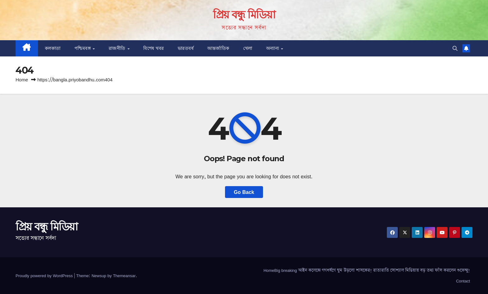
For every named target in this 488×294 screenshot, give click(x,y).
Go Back (244, 192)
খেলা (247, 48)
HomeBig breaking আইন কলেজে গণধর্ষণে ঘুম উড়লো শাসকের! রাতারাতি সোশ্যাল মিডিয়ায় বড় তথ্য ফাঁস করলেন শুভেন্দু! (367, 270)
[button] (455, 48)
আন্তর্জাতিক (218, 48)
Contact (463, 281)
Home (22, 79)
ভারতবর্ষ (186, 48)
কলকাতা (53, 48)
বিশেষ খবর (153, 48)
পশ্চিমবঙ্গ (83, 48)
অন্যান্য (273, 48)
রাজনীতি (118, 48)
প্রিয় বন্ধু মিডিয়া (244, 14)
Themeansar (124, 275)
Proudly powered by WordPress (45, 275)
